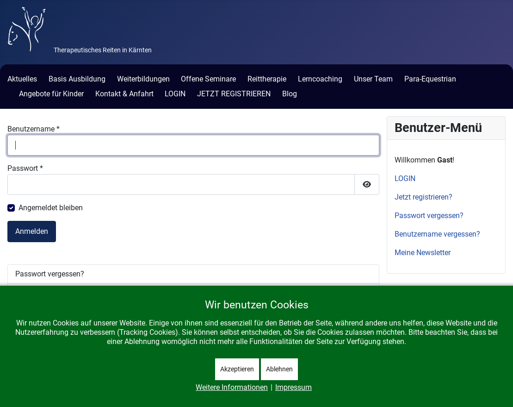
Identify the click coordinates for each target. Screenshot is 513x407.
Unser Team (373, 79)
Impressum (293, 387)
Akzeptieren (237, 369)
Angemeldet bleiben (51, 207)
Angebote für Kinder (51, 93)
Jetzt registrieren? (423, 197)
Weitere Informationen (232, 387)
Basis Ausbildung (77, 79)
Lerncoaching (320, 79)
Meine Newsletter (423, 252)
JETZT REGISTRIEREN (234, 93)
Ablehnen (279, 369)
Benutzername (33, 129)
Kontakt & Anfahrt (124, 93)
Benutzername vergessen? (437, 234)
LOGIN (175, 93)
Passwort (25, 168)
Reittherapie (266, 79)
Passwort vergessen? (49, 273)
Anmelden (31, 231)
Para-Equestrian (430, 79)
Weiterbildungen (143, 79)
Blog (289, 93)
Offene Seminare (208, 79)
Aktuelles (22, 79)
